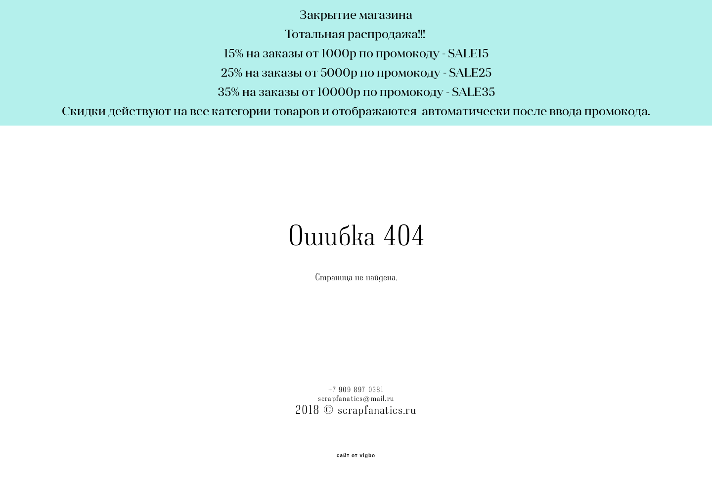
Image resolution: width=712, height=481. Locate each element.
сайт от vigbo (356, 455)
